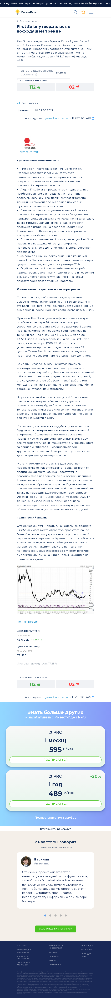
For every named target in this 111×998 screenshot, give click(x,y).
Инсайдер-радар (86, 955)
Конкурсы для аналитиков (24, 951)
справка (53, 952)
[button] (45, 915)
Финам (23, 110)
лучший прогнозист (57, 118)
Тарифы (52, 960)
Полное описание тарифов (55, 817)
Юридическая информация (56, 947)
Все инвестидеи (29, 21)
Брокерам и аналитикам (23, 957)
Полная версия (28, 621)
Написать (53, 956)
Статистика (86, 950)
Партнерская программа (23, 963)
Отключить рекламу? (55, 829)
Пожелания (55, 964)
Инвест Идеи (87, 946)
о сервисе (22, 946)
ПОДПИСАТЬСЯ (55, 759)
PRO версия (83, 12)
